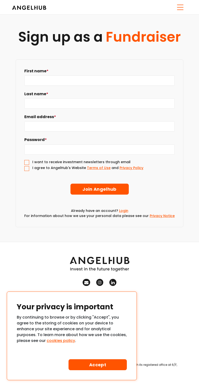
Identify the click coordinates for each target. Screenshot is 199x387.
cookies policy (61, 340)
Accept (97, 365)
